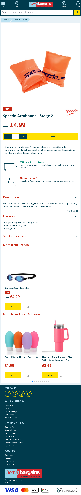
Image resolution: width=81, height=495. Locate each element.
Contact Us (9, 405)
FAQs (7, 408)
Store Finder (9, 414)
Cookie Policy (10, 436)
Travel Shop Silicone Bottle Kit (22, 357)
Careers (8, 458)
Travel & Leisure (20, 19)
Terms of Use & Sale (13, 439)
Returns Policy (10, 430)
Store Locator (10, 461)
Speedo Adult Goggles (17, 287)
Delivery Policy (10, 427)
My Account (9, 446)
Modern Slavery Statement (15, 442)
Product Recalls (11, 417)
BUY (53, 136)
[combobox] (40, 12)
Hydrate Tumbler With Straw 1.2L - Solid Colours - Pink (58, 358)
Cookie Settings (11, 411)
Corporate (9, 455)
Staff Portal (9, 464)
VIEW (50, 375)
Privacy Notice (10, 433)
